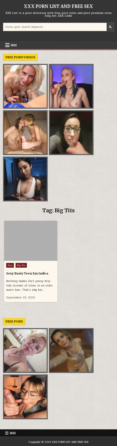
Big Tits (21, 265)
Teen (10, 265)
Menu (14, 45)
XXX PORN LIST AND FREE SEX (58, 6)
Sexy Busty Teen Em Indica (27, 273)
